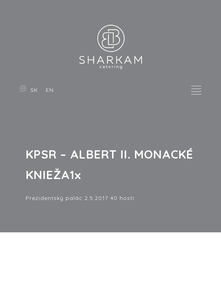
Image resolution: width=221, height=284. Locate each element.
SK (34, 89)
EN (50, 89)
